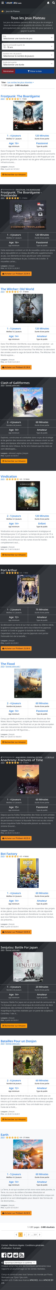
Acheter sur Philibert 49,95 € (16, 838)
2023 (2, 99)
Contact (4, 1245)
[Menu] (2, 3)
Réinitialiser (8, 71)
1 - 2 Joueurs (14, 609)
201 (35, 1234)
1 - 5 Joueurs (14, 328)
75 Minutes (42, 609)
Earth (4, 1135)
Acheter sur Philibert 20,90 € (16, 273)
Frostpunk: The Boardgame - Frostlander (21, 193)
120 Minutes (42, 135)
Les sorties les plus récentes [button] (19, 82)
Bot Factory (9, 854)
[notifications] (48, 3)
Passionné (42, 143)
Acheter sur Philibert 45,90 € (16, 1213)
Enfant (42, 523)
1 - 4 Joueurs (14, 135)
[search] (53, 3)
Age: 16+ (14, 143)
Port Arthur (9, 570)
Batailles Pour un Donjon (18, 1041)
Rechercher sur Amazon (14, 174)
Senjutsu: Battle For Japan (19, 947)
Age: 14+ (14, 336)
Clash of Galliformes (15, 383)
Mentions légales (16, 1245)
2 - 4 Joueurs (14, 422)
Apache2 (34, 1280)
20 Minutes (42, 986)
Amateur (42, 336)
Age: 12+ (14, 617)
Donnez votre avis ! (13, 385)
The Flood (8, 664)
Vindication (9, 476)
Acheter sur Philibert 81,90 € (16, 367)
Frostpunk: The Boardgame (20, 96)
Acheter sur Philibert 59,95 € (16, 932)
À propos (17, 1248)
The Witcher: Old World (17, 289)
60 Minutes (42, 422)
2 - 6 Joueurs (14, 1080)
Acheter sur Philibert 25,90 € (16, 648)
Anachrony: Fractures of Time (22, 760)
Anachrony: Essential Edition (29, 757)
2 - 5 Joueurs (14, 516)
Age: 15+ (14, 807)
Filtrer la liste (35, 71)
